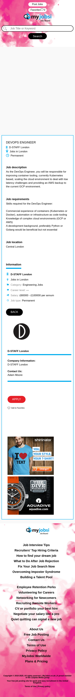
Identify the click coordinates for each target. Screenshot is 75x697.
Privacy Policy (36, 650)
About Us (36, 629)
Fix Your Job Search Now (36, 566)
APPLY (16, 399)
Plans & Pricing (36, 661)
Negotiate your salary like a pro (36, 614)
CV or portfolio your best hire (36, 608)
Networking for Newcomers (36, 597)
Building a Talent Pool (36, 577)
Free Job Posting (36, 634)
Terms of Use (36, 645)
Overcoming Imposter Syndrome (36, 571)
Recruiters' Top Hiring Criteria (36, 550)
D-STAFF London (18, 351)
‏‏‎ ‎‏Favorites (37, 10)
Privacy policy (44, 686)
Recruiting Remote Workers (36, 603)
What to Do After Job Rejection (36, 561)
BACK (14, 312)
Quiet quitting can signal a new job (36, 619)
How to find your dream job (36, 555)
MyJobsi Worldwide (36, 656)
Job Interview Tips (36, 545)
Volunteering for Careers (36, 592)
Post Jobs (37, 4)
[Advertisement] (37, 84)
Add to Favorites (17, 408)
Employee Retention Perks (36, 587)
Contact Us (36, 640)
